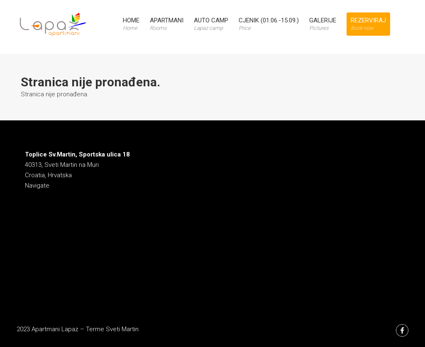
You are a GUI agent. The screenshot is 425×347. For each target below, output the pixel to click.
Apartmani (166, 24)
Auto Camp (211, 24)
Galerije (322, 24)
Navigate (37, 185)
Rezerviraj (368, 24)
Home (131, 24)
